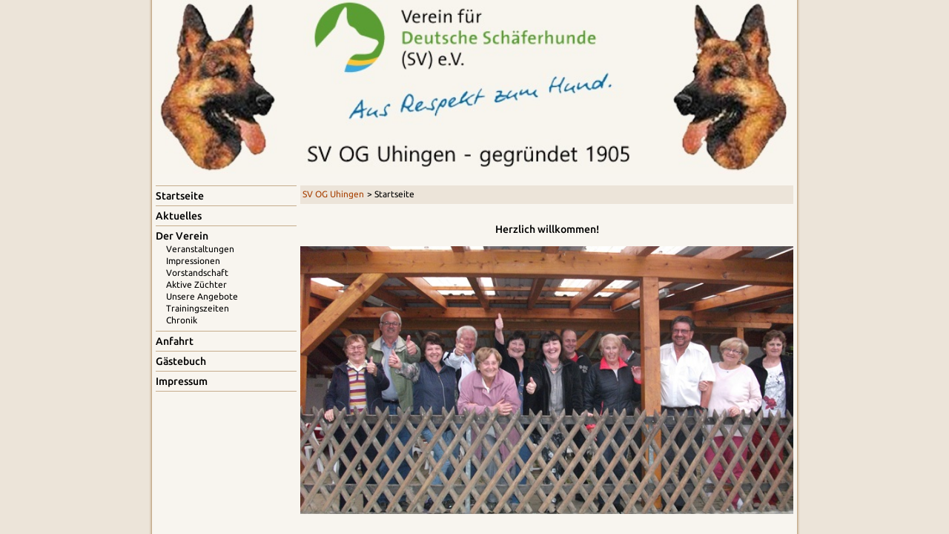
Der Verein (182, 236)
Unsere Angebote (202, 296)
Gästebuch (181, 361)
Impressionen (193, 261)
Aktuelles (179, 216)
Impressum (182, 381)
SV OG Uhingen (333, 194)
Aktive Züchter (196, 284)
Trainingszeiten (197, 308)
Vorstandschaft (197, 272)
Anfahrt (175, 341)
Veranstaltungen (200, 249)
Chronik (181, 320)
